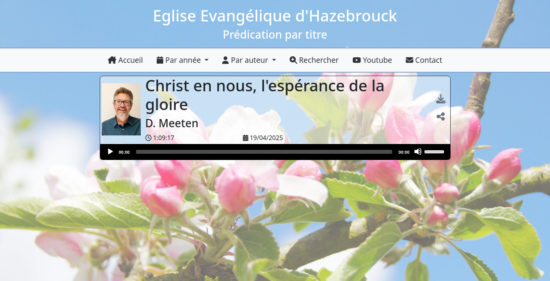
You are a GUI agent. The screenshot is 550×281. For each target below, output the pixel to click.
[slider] (264, 152)
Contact (424, 60)
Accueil (125, 60)
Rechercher (314, 60)
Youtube (372, 60)
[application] (275, 152)
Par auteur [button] (246, 60)
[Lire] (109, 151)
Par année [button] (180, 60)
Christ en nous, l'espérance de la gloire (265, 95)
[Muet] (417, 151)
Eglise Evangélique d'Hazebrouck (275, 15)
